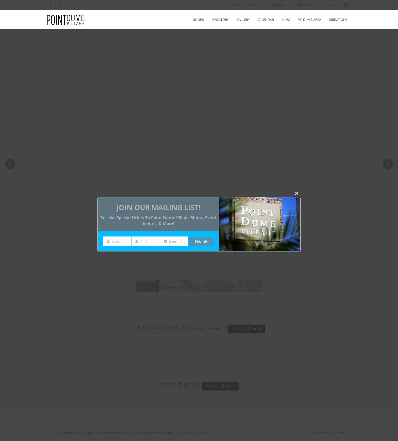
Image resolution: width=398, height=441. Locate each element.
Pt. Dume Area (309, 19)
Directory (220, 19)
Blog (285, 19)
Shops (198, 19)
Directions (338, 19)
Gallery (243, 19)
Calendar (265, 19)
